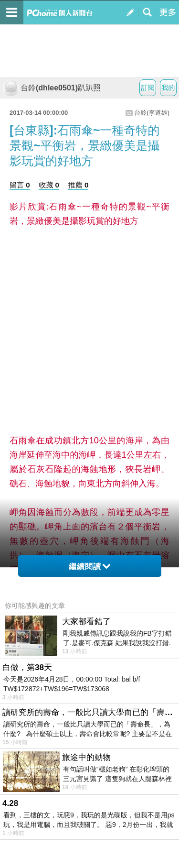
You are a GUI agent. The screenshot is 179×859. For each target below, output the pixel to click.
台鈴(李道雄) (151, 112)
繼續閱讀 (89, 566)
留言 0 (20, 185)
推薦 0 (78, 185)
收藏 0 (49, 185)
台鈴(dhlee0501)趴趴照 (51, 87)
